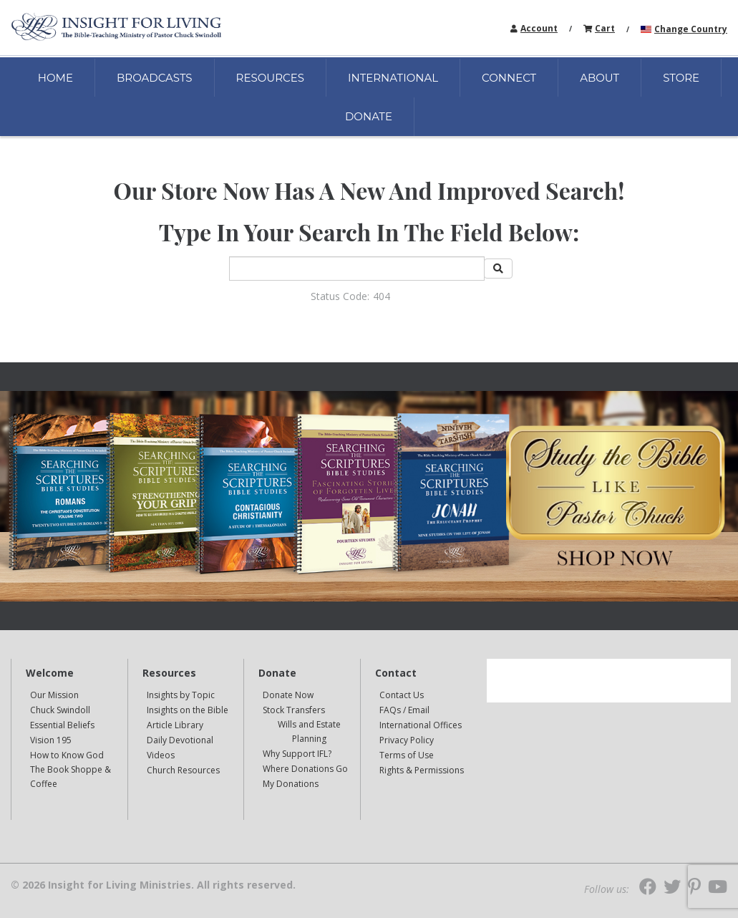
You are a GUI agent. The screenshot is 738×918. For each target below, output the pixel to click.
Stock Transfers (294, 710)
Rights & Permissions (421, 770)
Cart (605, 28)
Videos (161, 755)
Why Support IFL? (297, 754)
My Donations (291, 784)
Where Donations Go (305, 769)
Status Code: (340, 296)
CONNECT (509, 77)
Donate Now (288, 695)
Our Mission (54, 695)
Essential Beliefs (62, 725)
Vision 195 (51, 740)
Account (539, 28)
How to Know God (67, 755)
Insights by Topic (181, 695)
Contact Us (401, 695)
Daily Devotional (180, 740)
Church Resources (183, 770)
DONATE (368, 116)
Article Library (175, 725)
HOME (55, 77)
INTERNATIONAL (393, 77)
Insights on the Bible (187, 710)
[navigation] (539, 27)
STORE (681, 77)
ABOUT (599, 77)
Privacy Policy (406, 740)
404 (381, 296)
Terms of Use (406, 755)
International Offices (420, 725)
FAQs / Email (404, 710)
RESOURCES (270, 77)
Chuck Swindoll (60, 710)
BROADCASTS (155, 77)
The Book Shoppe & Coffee (70, 776)
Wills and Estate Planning (309, 731)
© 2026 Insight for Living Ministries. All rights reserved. (153, 885)
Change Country (690, 29)
